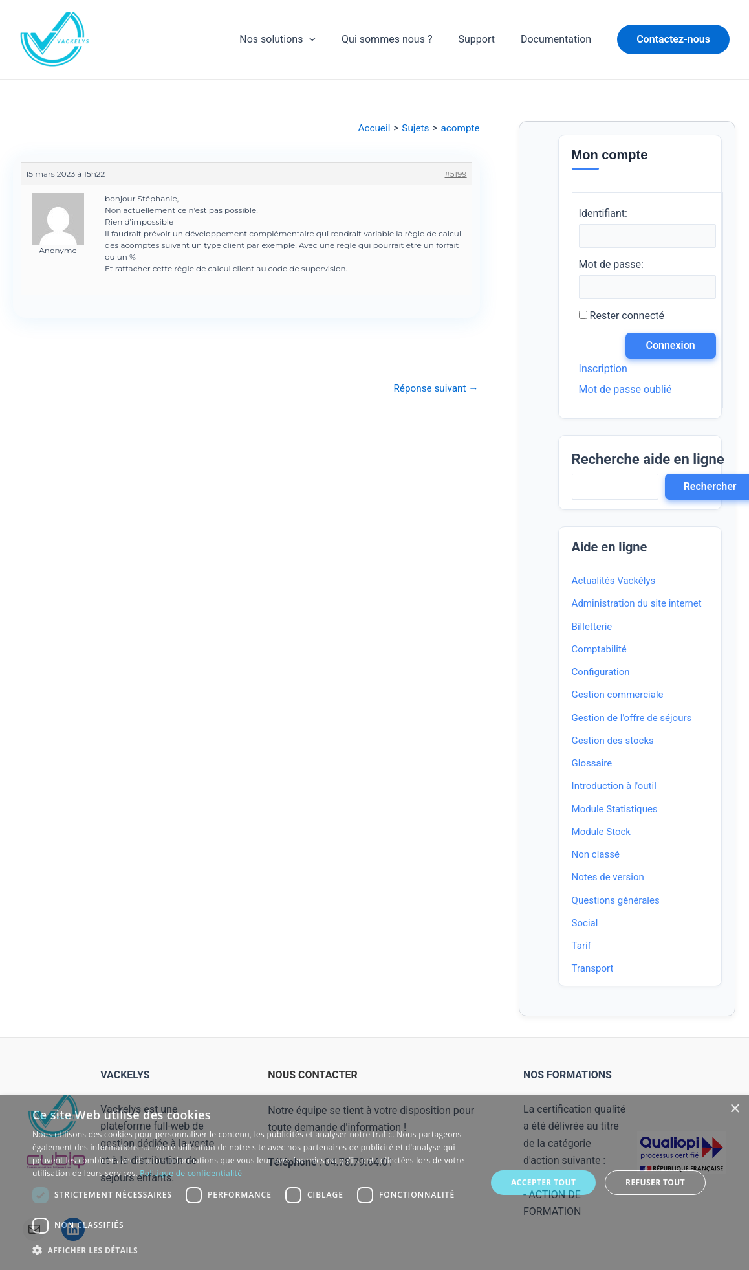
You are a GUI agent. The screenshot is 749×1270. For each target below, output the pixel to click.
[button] (673, 39)
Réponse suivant (433, 388)
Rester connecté (627, 317)
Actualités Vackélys (614, 582)
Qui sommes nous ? (399, 39)
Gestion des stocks (613, 742)
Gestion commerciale (618, 696)
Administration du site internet (637, 605)
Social (585, 924)
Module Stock (601, 833)
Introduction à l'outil (614, 788)
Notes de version (608, 879)
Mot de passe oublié (625, 390)
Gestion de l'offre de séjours (632, 719)
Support (484, 39)
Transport (593, 970)
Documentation (558, 39)
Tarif (581, 947)
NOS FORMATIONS (567, 1075)
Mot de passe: (611, 265)
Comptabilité (599, 650)
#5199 (456, 174)
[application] (327, 39)
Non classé (596, 856)
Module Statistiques (615, 810)
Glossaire (592, 764)
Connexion (672, 346)
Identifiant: (603, 213)
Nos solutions (295, 39)
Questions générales (616, 902)
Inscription (603, 370)
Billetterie (592, 628)
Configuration (601, 673)
